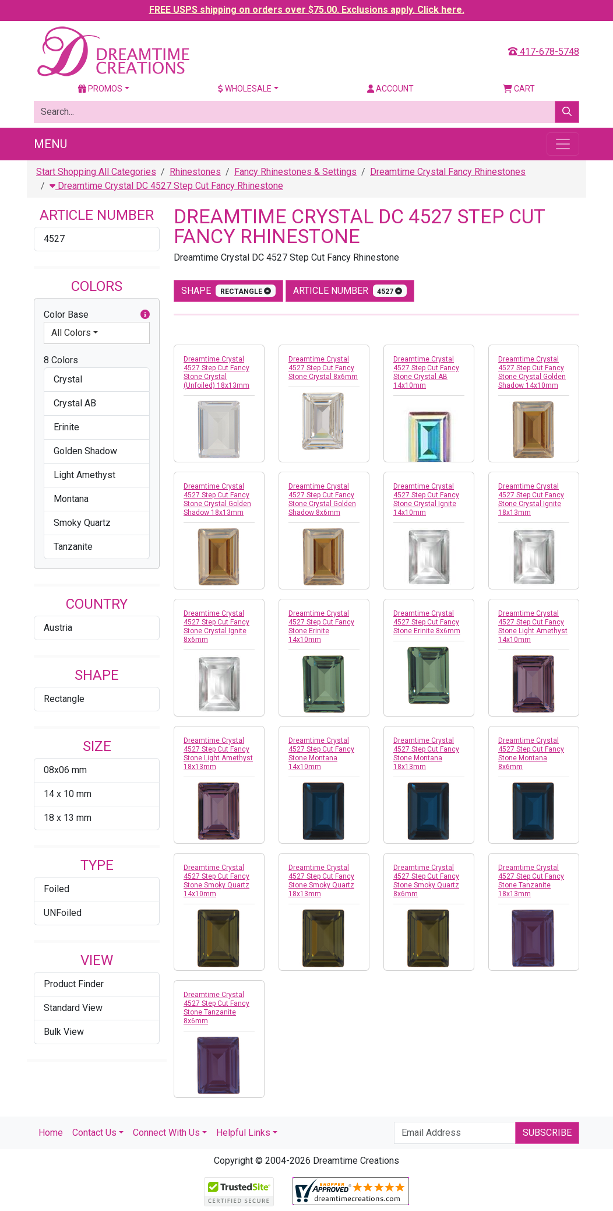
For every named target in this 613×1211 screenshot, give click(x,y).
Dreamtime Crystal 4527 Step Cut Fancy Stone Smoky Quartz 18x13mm (321, 881)
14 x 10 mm (67, 793)
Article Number (350, 291)
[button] (145, 315)
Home (50, 1132)
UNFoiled (63, 912)
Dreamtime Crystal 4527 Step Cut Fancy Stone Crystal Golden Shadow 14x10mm (532, 372)
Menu (50, 144)
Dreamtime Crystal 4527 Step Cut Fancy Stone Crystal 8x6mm (323, 368)
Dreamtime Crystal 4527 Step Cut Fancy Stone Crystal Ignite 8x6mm (216, 626)
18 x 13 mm (67, 817)
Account (390, 88)
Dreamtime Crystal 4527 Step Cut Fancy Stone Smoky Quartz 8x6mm (426, 881)
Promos (100, 88)
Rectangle (64, 698)
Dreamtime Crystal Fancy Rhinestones (448, 171)
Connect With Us (166, 1132)
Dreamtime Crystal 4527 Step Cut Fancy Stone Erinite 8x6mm (426, 622)
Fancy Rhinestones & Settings (295, 171)
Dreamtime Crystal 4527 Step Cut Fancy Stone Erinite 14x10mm (321, 626)
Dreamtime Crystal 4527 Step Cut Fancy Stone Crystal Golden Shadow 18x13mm (217, 499)
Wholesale (245, 88)
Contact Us (94, 1132)
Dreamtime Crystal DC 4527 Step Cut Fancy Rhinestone (166, 185)
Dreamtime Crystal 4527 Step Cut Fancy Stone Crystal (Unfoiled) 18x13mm (216, 372)
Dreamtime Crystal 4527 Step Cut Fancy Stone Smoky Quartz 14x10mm (216, 881)
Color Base (97, 315)
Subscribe (547, 1132)
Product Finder (74, 983)
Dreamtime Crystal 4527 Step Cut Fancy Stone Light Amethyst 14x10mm (533, 626)
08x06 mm (65, 769)
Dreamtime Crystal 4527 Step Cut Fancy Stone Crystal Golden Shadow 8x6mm (322, 499)
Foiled (56, 888)
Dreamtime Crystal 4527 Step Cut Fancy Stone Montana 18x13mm (426, 753)
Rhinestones (195, 171)
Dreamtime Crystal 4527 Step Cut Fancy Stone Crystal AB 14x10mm (426, 372)
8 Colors (61, 360)
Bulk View (64, 1031)
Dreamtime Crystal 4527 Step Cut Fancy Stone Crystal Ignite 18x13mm (531, 499)
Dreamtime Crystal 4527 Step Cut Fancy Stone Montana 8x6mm (531, 753)
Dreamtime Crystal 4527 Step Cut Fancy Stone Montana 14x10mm (321, 753)
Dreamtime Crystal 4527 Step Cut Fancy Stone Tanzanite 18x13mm (531, 881)
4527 (54, 238)
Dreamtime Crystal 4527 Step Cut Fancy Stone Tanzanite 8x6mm (216, 1008)
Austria (58, 627)
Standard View (73, 1007)
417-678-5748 (543, 51)
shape (228, 291)
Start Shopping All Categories (96, 171)
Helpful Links (243, 1132)
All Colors (71, 332)
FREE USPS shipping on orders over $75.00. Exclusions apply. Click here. (306, 9)
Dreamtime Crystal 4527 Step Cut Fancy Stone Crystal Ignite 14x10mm (426, 499)
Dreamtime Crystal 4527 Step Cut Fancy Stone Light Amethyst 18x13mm (218, 753)
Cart (519, 88)
